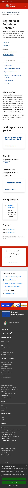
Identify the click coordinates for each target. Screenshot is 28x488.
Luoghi (2, 420)
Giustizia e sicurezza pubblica (8, 387)
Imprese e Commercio (6, 369)
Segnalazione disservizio (7, 450)
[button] (14, 485)
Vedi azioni (6, 45)
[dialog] (14, 476)
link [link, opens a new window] (2, 475)
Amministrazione (11, 12)
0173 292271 (11, 232)
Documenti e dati (5, 354)
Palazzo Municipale (11, 206)
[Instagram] (11, 333)
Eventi (2, 417)
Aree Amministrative (6, 344)
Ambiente (3, 391)
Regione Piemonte (6, 1)
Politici (2, 350)
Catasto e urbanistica (6, 373)
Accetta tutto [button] (14, 479)
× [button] (26, 465)
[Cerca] (25, 6)
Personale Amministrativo (7, 352)
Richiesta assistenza (6, 455)
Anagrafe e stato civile (6, 362)
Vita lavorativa (4, 366)
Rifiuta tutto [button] (14, 482)
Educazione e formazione (7, 385)
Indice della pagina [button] (9, 60)
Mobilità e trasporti (6, 377)
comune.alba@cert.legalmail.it (11, 436)
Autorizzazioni (4, 395)
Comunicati (4, 408)
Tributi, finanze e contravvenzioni (9, 389)
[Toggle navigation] (3, 6)
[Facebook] (3, 333)
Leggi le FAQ (4, 453)
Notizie (2, 406)
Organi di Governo (5, 342)
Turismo (3, 375)
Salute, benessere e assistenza (8, 393)
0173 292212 (11, 229)
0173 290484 (6, 438)
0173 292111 (13, 440)
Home (3, 12)
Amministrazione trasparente (8, 463)
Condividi (6, 42)
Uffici (19, 12)
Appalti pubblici (5, 371)
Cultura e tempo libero (6, 364)
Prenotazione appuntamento (8, 448)
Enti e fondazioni (5, 348)
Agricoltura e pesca (6, 398)
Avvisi (2, 410)
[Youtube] (7, 333)
